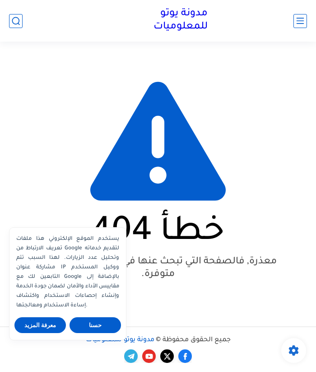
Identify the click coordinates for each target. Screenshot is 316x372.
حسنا (95, 325)
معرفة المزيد (40, 325)
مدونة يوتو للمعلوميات (180, 21)
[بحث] (16, 21)
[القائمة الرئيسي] (300, 21)
